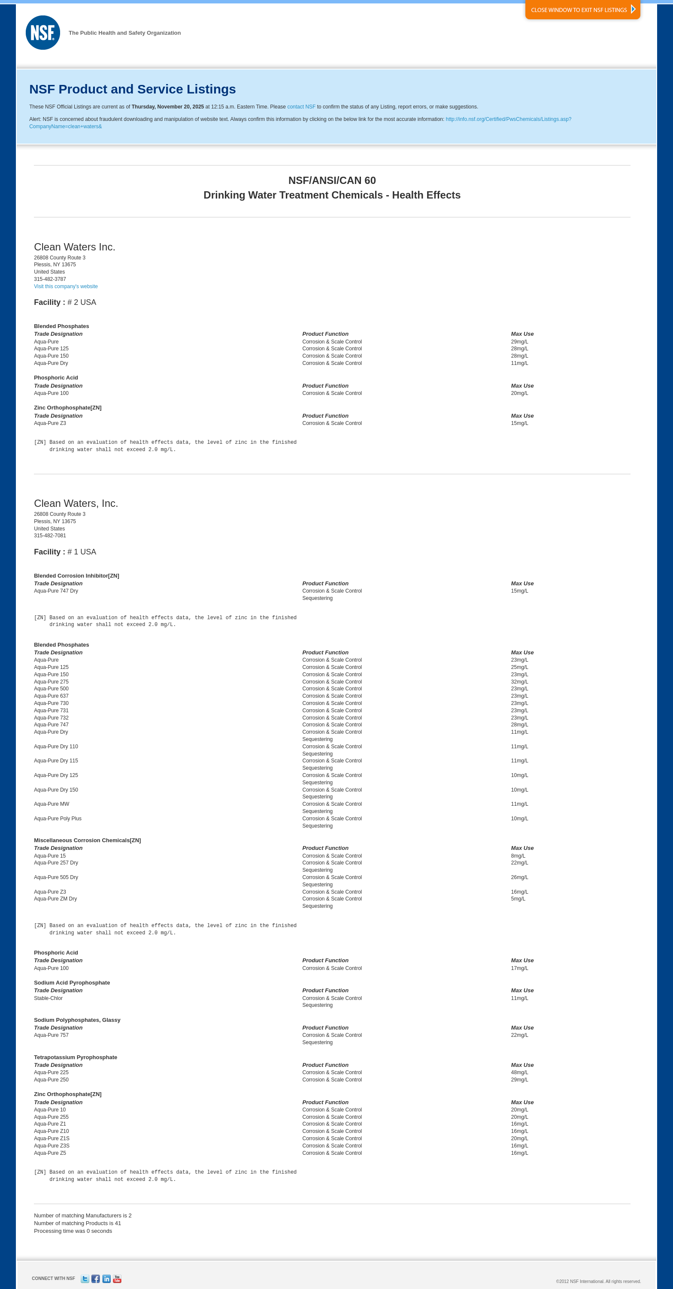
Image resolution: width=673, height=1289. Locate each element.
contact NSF (301, 107)
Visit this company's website (66, 286)
